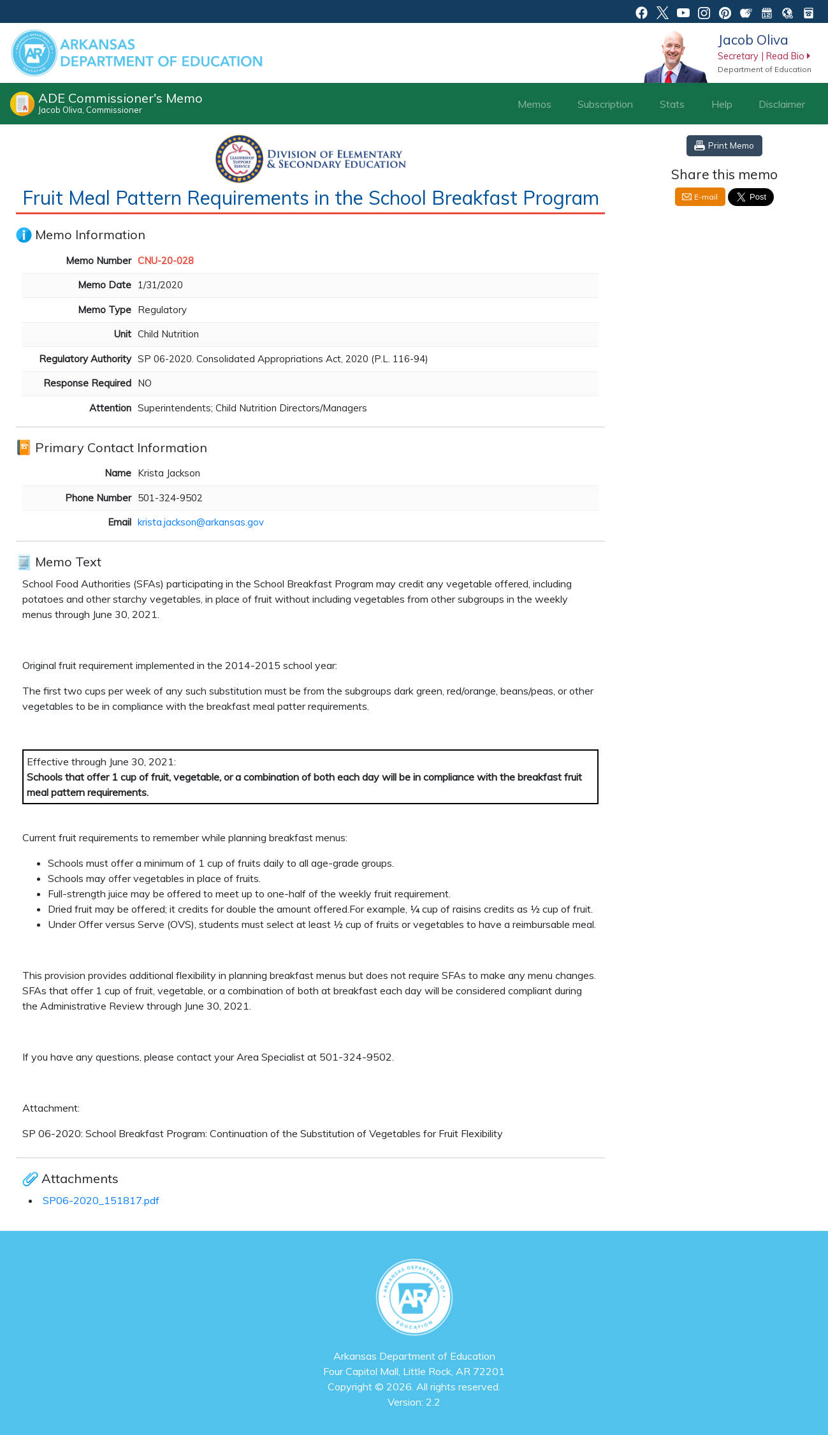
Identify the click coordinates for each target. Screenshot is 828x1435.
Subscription (605, 104)
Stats (672, 104)
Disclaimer (782, 104)
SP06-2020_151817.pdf (101, 1200)
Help (721, 104)
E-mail (706, 197)
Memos (534, 104)
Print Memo (731, 145)
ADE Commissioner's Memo (120, 102)
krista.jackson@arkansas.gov (201, 522)
